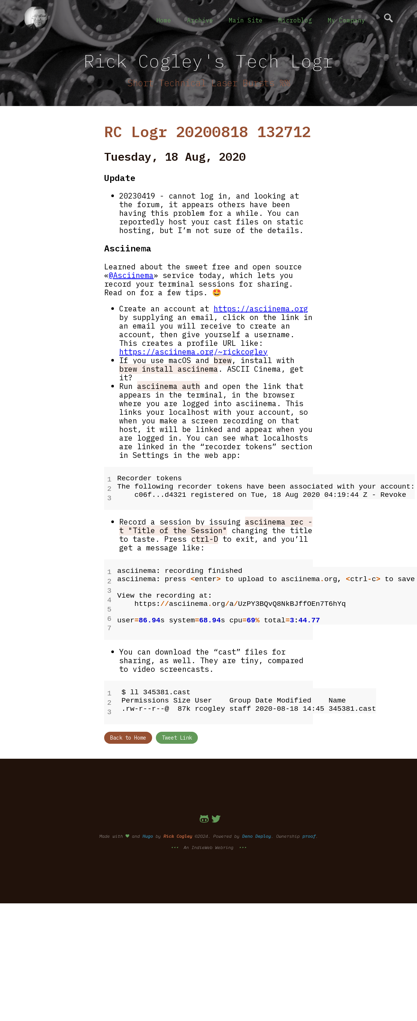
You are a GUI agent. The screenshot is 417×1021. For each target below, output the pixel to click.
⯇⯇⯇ (175, 837)
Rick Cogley (177, 826)
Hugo (147, 826)
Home (163, 20)
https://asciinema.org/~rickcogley (193, 352)
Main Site (246, 20)
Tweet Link (177, 728)
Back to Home (128, 728)
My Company (346, 20)
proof (308, 826)
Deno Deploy (256, 826)
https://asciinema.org (261, 308)
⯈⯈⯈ (241, 837)
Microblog (295, 20)
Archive (200, 20)
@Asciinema (131, 275)
